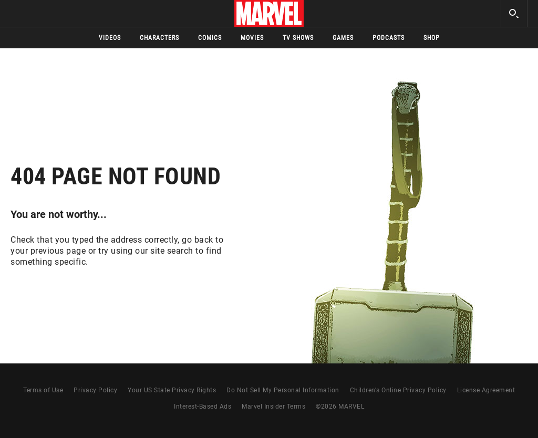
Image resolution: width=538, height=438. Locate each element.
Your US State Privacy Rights (172, 390)
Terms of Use (43, 390)
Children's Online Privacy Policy (398, 390)
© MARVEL (340, 406)
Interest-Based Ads (202, 406)
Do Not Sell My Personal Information (282, 390)
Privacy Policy (95, 390)
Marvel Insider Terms (273, 406)
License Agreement (486, 390)
